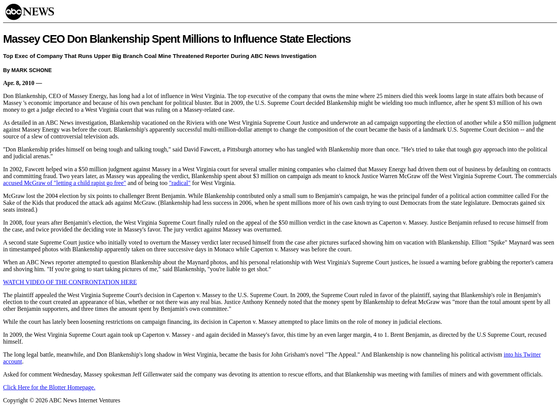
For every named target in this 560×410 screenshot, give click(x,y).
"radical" (180, 183)
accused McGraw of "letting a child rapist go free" (64, 183)
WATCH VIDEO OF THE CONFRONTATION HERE (70, 282)
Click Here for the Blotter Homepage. (49, 387)
